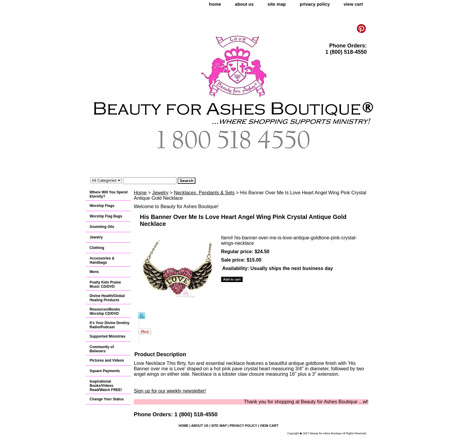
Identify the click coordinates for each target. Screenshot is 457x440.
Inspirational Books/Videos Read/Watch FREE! (106, 385)
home (215, 4)
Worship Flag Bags (106, 216)
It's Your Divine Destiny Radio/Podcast (109, 325)
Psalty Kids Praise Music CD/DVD (105, 284)
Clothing (97, 248)
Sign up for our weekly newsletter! (170, 390)
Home (140, 192)
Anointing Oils (102, 227)
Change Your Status (107, 399)
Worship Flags (102, 206)
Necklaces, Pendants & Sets (204, 192)
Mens (94, 272)
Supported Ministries (107, 336)
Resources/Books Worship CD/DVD (105, 311)
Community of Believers (102, 349)
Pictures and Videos (107, 360)
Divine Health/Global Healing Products (107, 298)
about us (244, 4)
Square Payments (105, 371)
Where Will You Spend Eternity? (108, 194)
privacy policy (315, 4)
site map (277, 4)
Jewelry (160, 192)
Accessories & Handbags (102, 260)
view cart (353, 4)
